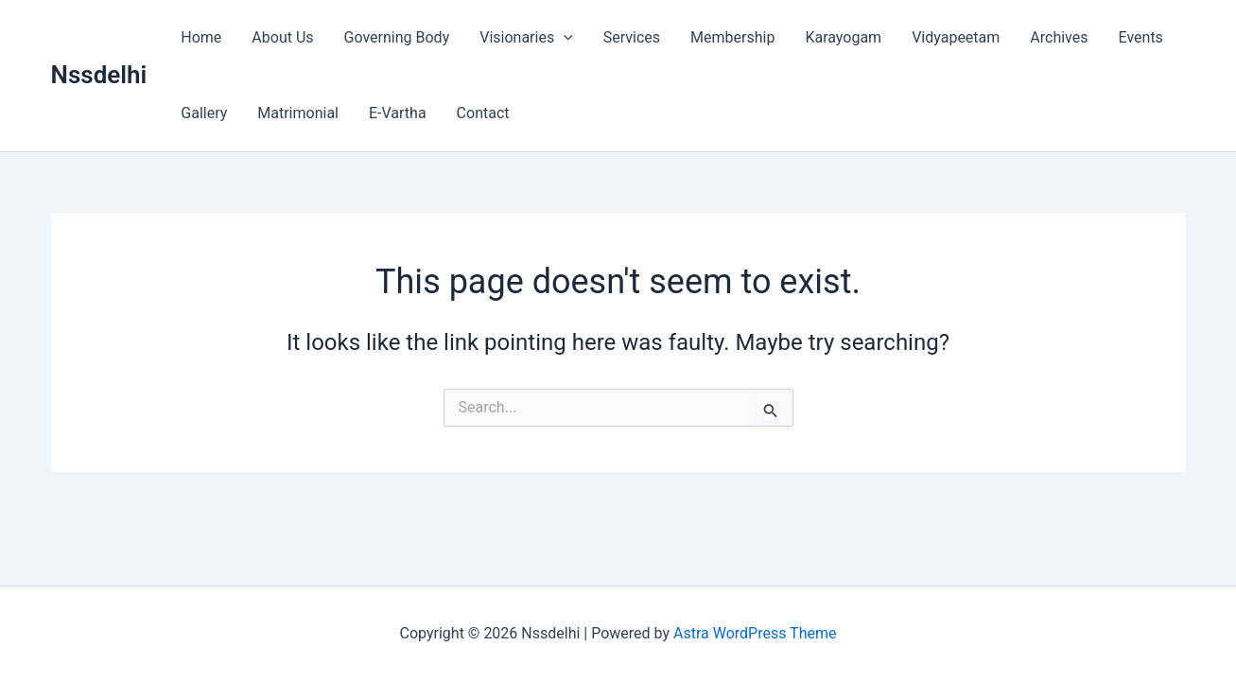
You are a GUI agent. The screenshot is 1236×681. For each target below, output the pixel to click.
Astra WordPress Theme (754, 633)
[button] (563, 38)
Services (631, 37)
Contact (483, 113)
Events (1141, 37)
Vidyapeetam (956, 37)
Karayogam (843, 37)
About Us (282, 37)
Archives (1059, 37)
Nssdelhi (99, 75)
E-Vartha (398, 113)
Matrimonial (298, 113)
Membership (732, 37)
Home (201, 37)
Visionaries (526, 38)
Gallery (204, 113)
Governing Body (397, 37)
